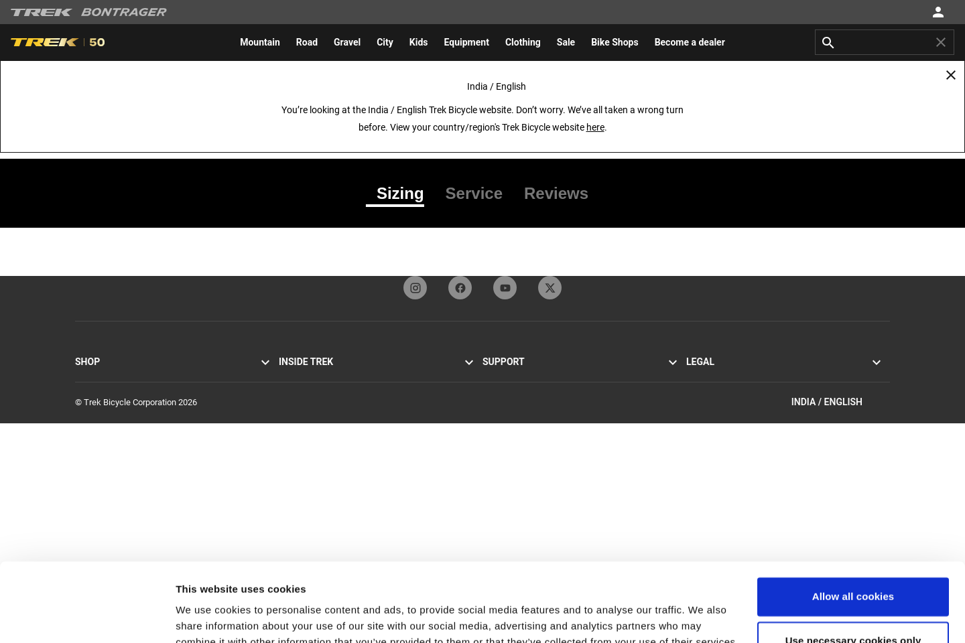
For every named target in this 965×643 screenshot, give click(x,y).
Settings (196, 616)
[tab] (400, 193)
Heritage (295, 411)
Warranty (499, 443)
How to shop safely (518, 459)
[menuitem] (260, 42)
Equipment (95, 459)
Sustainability (304, 459)
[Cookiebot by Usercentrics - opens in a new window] (86, 617)
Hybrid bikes (98, 411)
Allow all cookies (853, 518)
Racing (291, 443)
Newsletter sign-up (517, 427)
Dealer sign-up (509, 411)
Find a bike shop (105, 475)
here (595, 127)
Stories (292, 379)
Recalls (700, 411)
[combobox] (884, 42)
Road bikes (96, 379)
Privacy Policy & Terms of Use (741, 379)
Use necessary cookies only (853, 561)
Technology (300, 427)
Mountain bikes (104, 395)
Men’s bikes (97, 427)
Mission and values (315, 395)
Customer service (515, 379)
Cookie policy (711, 395)
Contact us (502, 395)
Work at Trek (302, 475)
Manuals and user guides (529, 475)
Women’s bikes (103, 443)
